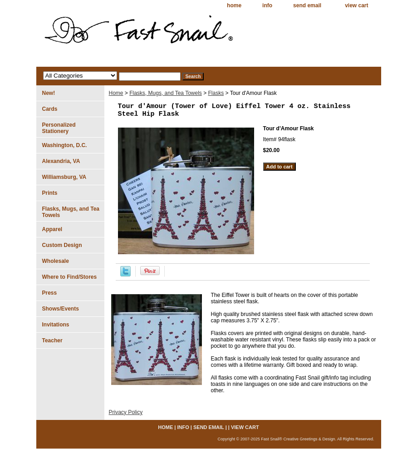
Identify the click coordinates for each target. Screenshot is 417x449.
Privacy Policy (126, 412)
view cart (356, 5)
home (234, 5)
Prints (50, 193)
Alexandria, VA (61, 161)
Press (49, 293)
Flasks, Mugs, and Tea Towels (165, 93)
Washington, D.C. (64, 145)
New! (48, 93)
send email (307, 5)
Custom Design (62, 245)
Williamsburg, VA (64, 177)
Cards (50, 109)
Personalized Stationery (59, 128)
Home (116, 93)
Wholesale (55, 261)
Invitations (55, 324)
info (267, 5)
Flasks (216, 93)
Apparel (52, 229)
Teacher (52, 340)
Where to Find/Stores (69, 277)
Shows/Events (60, 309)
